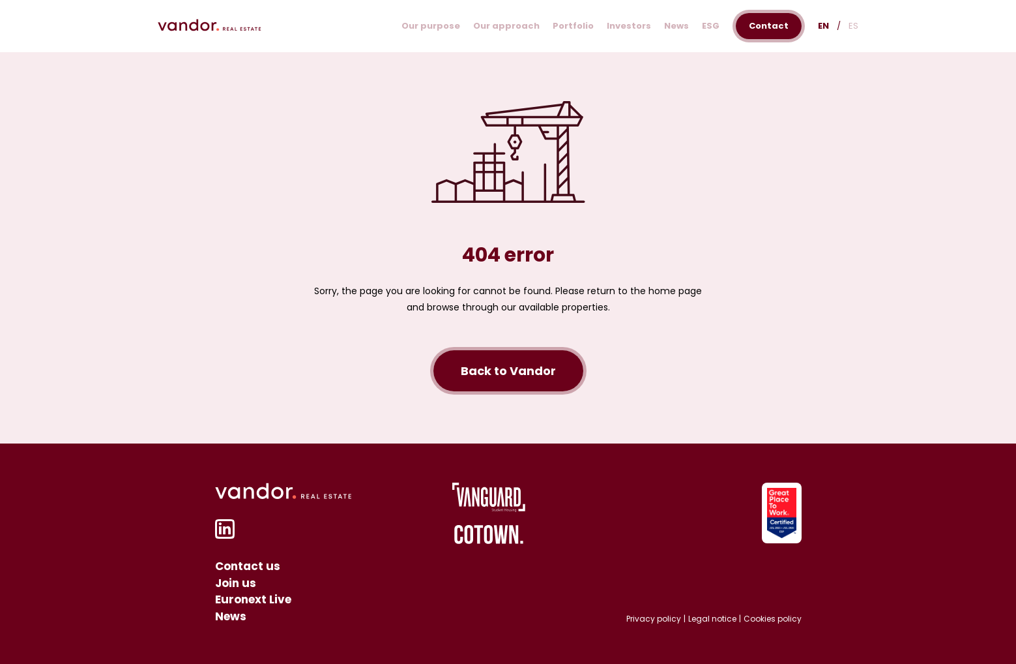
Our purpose (430, 26)
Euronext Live (253, 599)
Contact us (247, 566)
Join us (235, 583)
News (676, 26)
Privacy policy (653, 618)
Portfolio (573, 26)
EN (823, 26)
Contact (769, 26)
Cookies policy (773, 618)
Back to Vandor (508, 371)
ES (853, 26)
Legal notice (712, 618)
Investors (629, 26)
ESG (710, 26)
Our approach (506, 26)
